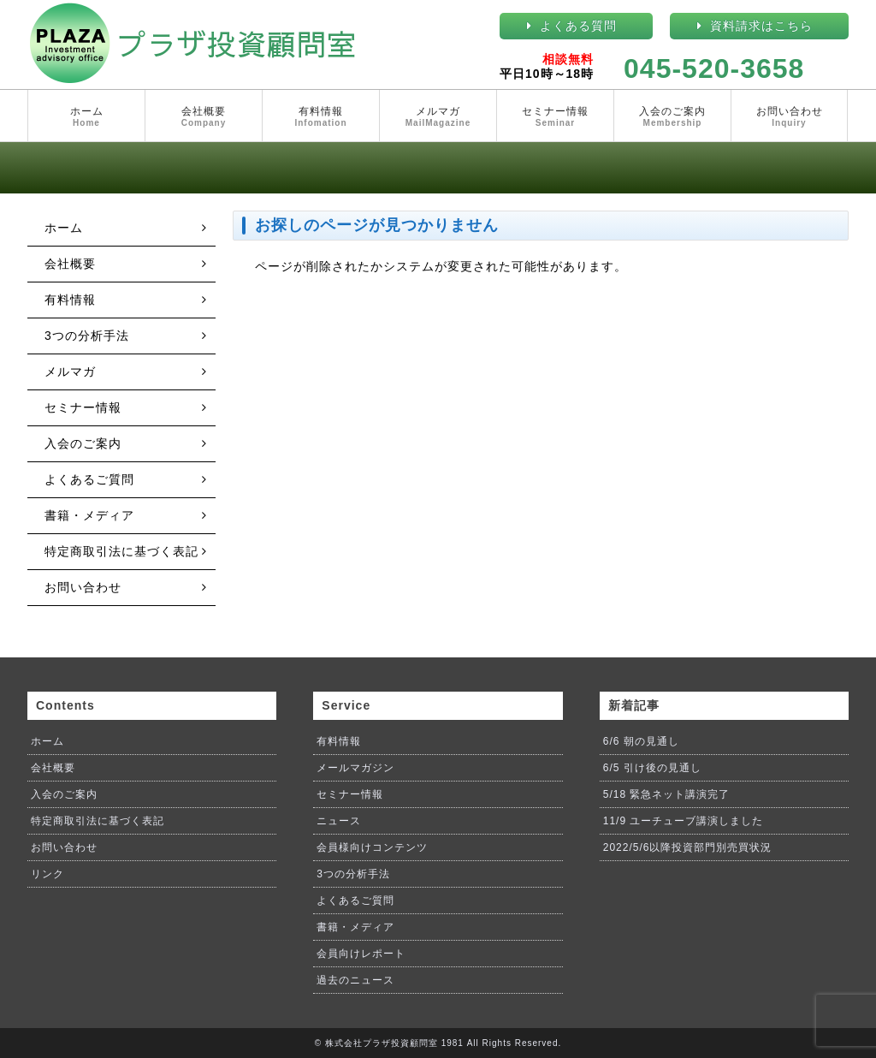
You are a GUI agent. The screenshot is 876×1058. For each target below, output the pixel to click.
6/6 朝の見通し (641, 741)
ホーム (86, 117)
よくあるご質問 (89, 479)
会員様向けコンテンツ (372, 847)
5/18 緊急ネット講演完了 (667, 794)
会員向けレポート (361, 954)
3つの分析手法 (86, 335)
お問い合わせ (789, 117)
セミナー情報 (555, 117)
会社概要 (203, 117)
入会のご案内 (672, 117)
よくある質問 (578, 26)
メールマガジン (355, 768)
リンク (47, 874)
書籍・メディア (89, 515)
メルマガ (438, 117)
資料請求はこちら (761, 26)
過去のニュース (355, 980)
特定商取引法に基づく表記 (121, 551)
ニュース (339, 821)
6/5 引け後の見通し (652, 768)
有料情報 (321, 117)
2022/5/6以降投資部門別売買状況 (687, 847)
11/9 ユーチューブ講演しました (683, 821)
